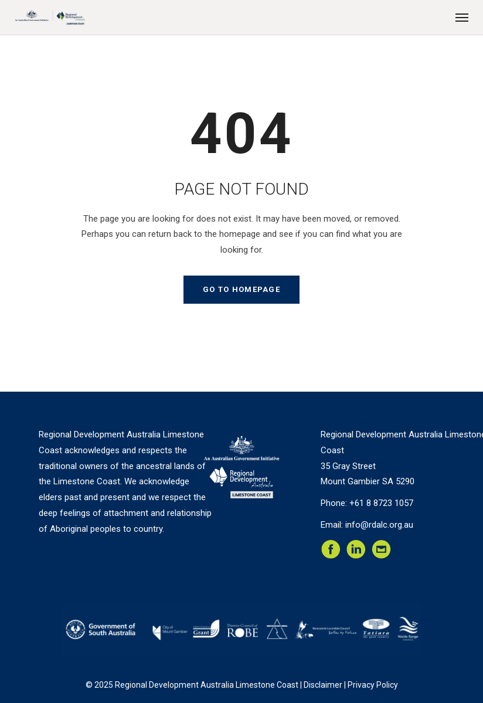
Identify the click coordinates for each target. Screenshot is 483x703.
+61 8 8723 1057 (381, 503)
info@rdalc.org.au (379, 524)
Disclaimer (323, 685)
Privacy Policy (373, 685)
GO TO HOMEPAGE (241, 289)
